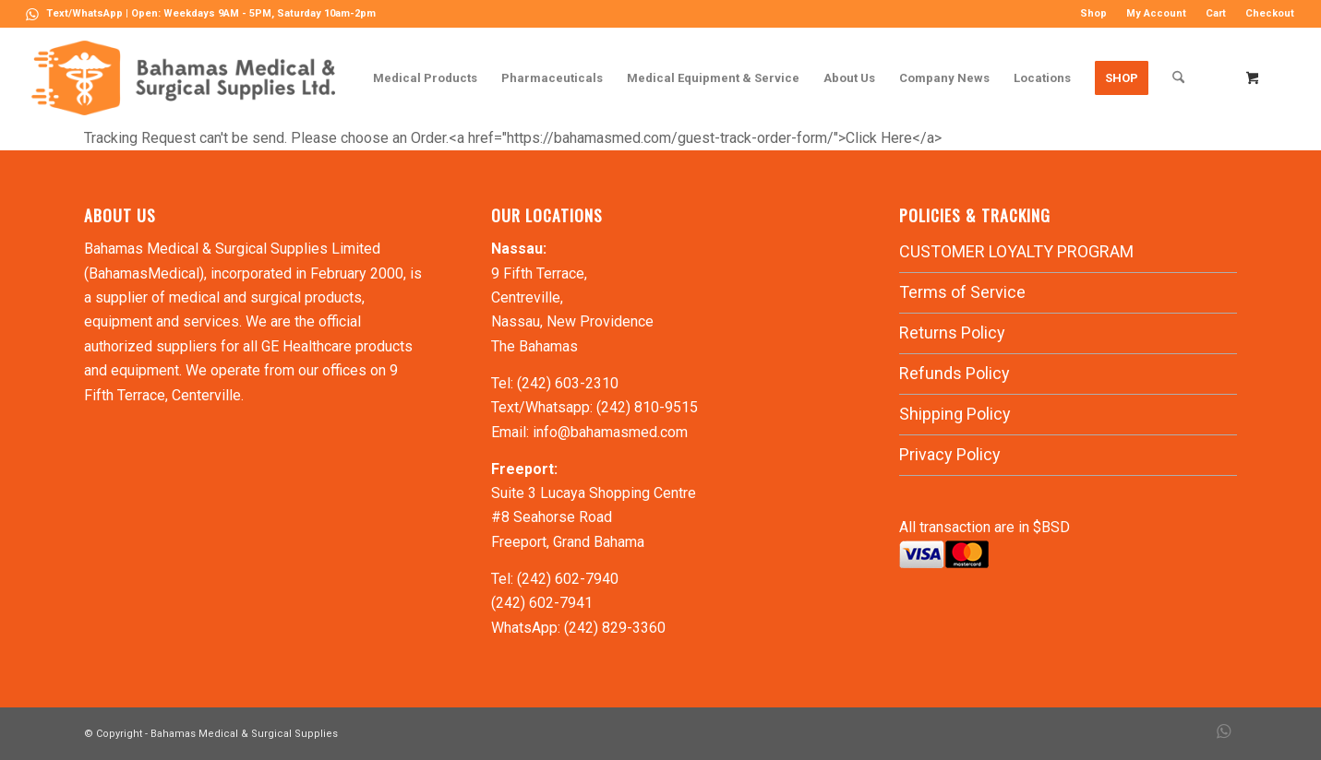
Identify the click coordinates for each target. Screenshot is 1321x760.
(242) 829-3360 (615, 627)
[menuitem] (1094, 13)
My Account (1156, 13)
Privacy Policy (950, 454)
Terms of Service (962, 292)
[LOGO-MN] (190, 78)
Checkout (1269, 13)
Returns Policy (952, 332)
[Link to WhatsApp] (32, 14)
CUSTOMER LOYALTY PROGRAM (1016, 251)
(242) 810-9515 (647, 407)
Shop (1093, 13)
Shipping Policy (955, 413)
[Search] (1178, 78)
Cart (1216, 13)
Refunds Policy (954, 373)
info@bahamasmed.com (610, 432)
